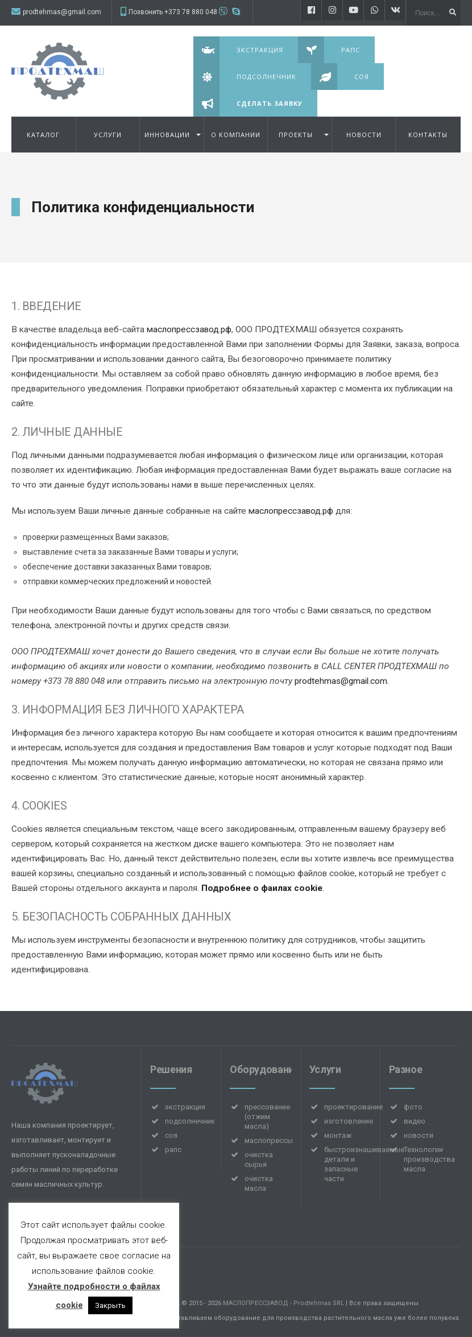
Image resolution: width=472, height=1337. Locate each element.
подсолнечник (190, 1121)
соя (171, 1135)
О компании (235, 134)
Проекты (296, 134)
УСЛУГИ (108, 134)
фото (413, 1107)
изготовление (348, 1121)
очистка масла (259, 1183)
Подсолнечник (244, 76)
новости (418, 1135)
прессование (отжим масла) (267, 1116)
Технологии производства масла (429, 1159)
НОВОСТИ (364, 134)
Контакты (428, 134)
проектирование (353, 1107)
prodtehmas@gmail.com (62, 12)
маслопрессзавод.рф (189, 329)
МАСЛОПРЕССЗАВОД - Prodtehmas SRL (283, 1303)
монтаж (337, 1135)
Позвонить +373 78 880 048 (173, 12)
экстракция (185, 1107)
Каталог (43, 134)
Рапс (329, 49)
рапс (173, 1149)
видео (414, 1121)
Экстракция (238, 49)
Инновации (167, 134)
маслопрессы (269, 1140)
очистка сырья (259, 1159)
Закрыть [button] (110, 1305)
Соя (340, 76)
